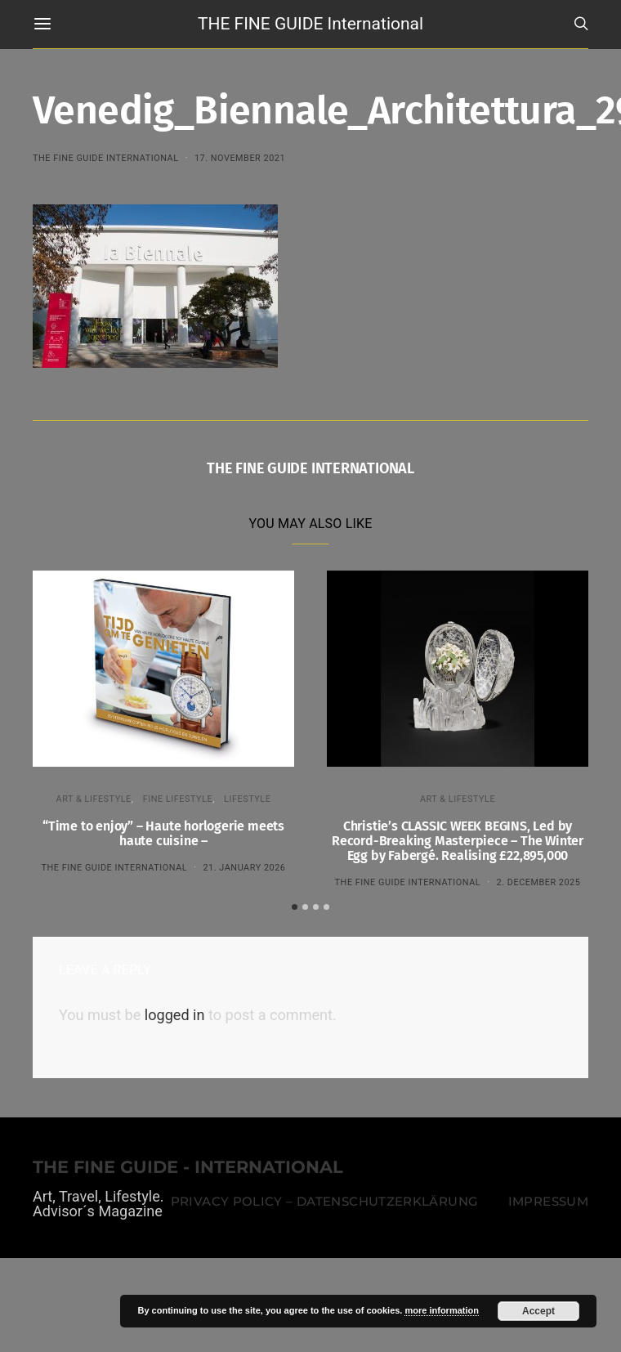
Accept (538, 1311)
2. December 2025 (539, 882)
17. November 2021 (239, 158)
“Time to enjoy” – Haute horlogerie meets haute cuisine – (163, 833)
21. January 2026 (244, 867)
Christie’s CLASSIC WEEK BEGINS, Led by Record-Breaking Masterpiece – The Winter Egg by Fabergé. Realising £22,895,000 (457, 840)
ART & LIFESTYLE (94, 799)
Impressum (548, 1199)
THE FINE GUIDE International (310, 24)
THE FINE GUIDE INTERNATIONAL (106, 158)
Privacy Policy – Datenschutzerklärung (324, 1199)
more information (441, 1310)
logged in (175, 1013)
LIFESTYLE (247, 799)
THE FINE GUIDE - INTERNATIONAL (188, 1166)
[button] (294, 904)
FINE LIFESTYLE (177, 799)
